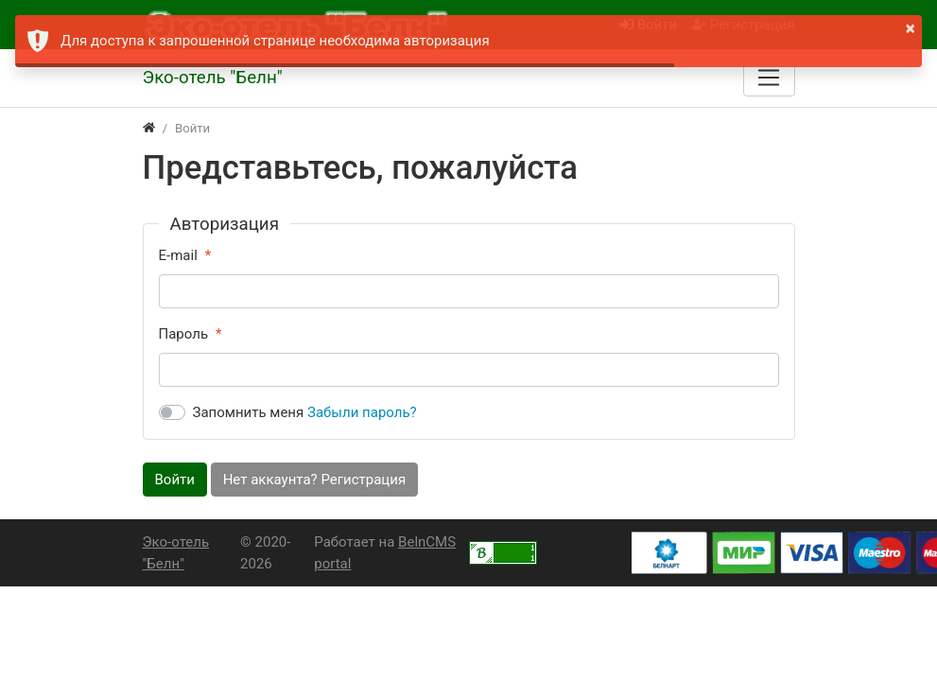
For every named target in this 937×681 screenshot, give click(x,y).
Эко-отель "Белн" (176, 552)
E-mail (178, 255)
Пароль (184, 333)
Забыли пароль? (362, 412)
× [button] (910, 28)
